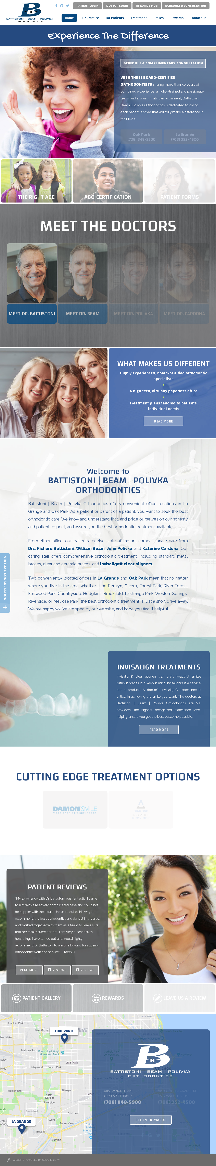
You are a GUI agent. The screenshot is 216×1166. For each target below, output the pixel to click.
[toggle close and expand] (5, 607)
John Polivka (119, 548)
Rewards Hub (147, 6)
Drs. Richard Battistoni (51, 548)
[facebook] (56, 5)
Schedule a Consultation (185, 6)
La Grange (108, 578)
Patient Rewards (151, 1120)
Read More (163, 421)
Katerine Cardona (160, 548)
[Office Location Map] (64, 1031)
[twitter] (67, 5)
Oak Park (138, 578)
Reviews (57, 970)
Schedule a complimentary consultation (163, 63)
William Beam (90, 548)
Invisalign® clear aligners (126, 563)
